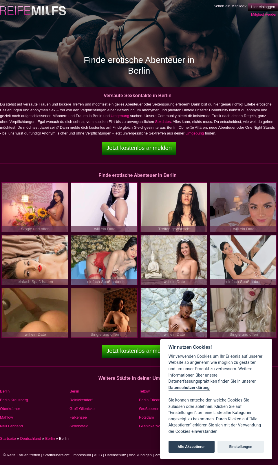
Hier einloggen (263, 7)
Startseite (8, 438)
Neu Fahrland (11, 426)
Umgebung (120, 116)
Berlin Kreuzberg (14, 400)
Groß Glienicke (82, 408)
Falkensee (78, 417)
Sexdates (163, 121)
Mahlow (6, 417)
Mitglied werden (264, 14)
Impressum (81, 455)
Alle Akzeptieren (191, 446)
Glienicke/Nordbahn (155, 426)
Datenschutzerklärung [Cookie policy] (189, 387)
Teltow (144, 391)
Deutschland (30, 438)
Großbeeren (149, 408)
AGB (98, 455)
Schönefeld (79, 426)
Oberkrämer (10, 408)
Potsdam (146, 417)
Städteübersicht (56, 455)
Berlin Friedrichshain (156, 400)
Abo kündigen (140, 455)
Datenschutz (115, 455)
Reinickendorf (81, 400)
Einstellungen (240, 446)
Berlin (5, 391)
